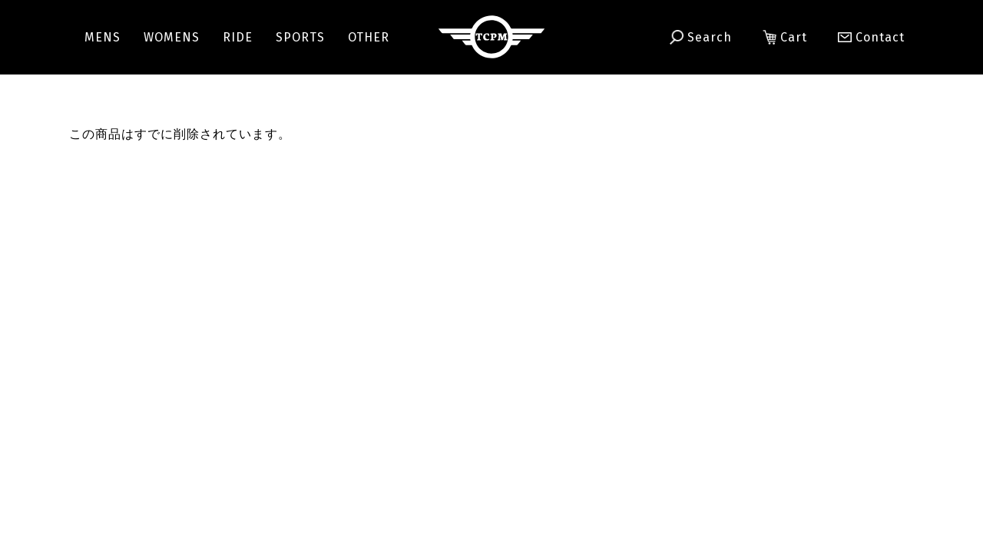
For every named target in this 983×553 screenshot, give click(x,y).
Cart (785, 37)
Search (701, 37)
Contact (864, 37)
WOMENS (172, 37)
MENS (102, 37)
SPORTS (300, 37)
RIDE (238, 37)
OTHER (368, 37)
